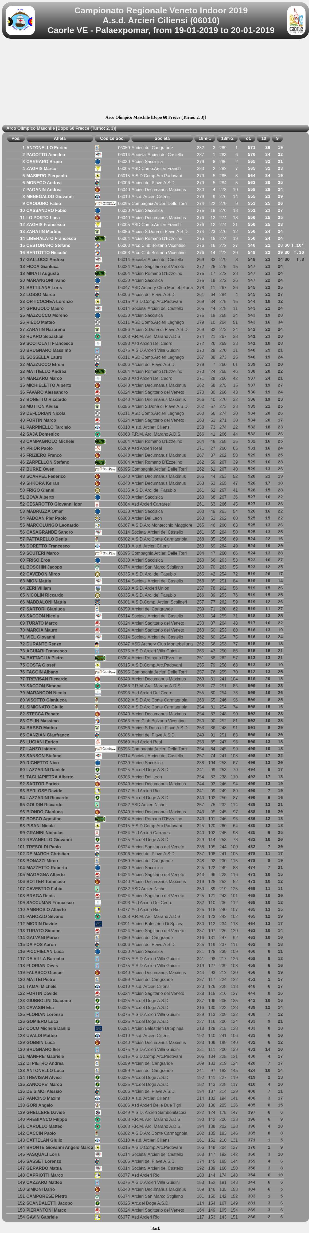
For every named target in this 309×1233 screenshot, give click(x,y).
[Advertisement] (156, 77)
